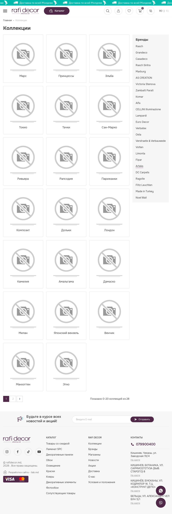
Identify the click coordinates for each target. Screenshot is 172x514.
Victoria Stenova (145, 84)
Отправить (142, 419)
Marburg (141, 71)
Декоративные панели (59, 454)
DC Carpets (142, 172)
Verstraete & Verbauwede (151, 141)
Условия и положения (101, 482)
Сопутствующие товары (60, 493)
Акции (92, 465)
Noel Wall (141, 197)
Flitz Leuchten (144, 185)
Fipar (139, 159)
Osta (138, 134)
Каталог (56, 11)
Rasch (139, 46)
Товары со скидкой (57, 443)
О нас (91, 476)
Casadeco (142, 59)
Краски (50, 471)
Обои (49, 460)
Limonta (140, 153)
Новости (93, 460)
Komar (139, 96)
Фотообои (52, 487)
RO (161, 10)
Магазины (94, 454)
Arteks (139, 166)
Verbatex (141, 128)
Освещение (53, 465)
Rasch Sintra (143, 65)
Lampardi (141, 115)
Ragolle (140, 178)
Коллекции (95, 443)
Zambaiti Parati (145, 90)
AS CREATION (144, 77)
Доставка (94, 471)
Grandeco (141, 52)
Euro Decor (142, 122)
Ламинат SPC (54, 449)
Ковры (50, 476)
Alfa (138, 103)
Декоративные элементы (61, 482)
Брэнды (92, 449)
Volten (139, 147)
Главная (7, 20)
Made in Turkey (145, 191)
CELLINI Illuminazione (148, 109)
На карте (135, 460)
